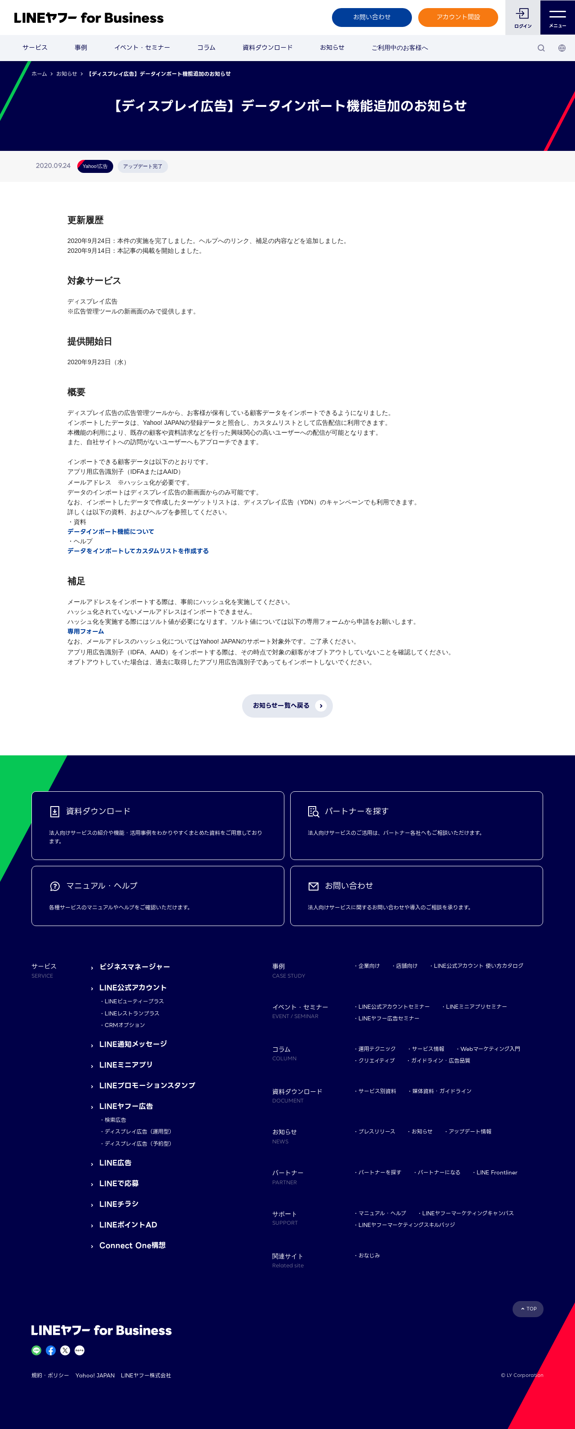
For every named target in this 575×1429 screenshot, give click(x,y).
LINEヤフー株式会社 (146, 1375)
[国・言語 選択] (562, 48)
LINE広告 (115, 1163)
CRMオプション (125, 1025)
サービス (35, 48)
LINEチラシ (119, 1204)
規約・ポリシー (50, 1375)
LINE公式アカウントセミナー (394, 1006)
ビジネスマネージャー (134, 967)
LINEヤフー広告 (126, 1106)
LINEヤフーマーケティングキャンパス (468, 1213)
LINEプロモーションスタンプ (147, 1085)
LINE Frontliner (497, 1172)
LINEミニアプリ (126, 1065)
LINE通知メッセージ (133, 1044)
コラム (206, 48)
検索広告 (115, 1120)
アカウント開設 (458, 17)
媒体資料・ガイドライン (442, 1091)
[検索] (541, 48)
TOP (531, 1309)
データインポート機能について (111, 532)
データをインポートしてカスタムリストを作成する (138, 551)
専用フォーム (85, 631)
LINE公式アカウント (133, 987)
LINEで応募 (119, 1183)
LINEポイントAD (128, 1225)
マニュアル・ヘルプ (382, 1213)
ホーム (39, 74)
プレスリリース (376, 1131)
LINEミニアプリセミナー (476, 1006)
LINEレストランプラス (132, 1013)
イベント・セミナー (142, 48)
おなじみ (369, 1255)
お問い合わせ (371, 17)
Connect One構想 (132, 1245)
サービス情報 (428, 1049)
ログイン (522, 26)
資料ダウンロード (268, 48)
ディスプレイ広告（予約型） (139, 1143)
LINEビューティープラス (134, 1001)
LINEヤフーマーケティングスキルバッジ (406, 1225)
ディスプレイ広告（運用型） (139, 1131)
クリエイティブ (376, 1060)
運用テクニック (377, 1049)
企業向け (369, 965)
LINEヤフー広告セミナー (389, 1018)
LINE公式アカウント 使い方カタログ (478, 965)
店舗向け (407, 965)
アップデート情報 (470, 1131)
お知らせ (332, 48)
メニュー (557, 17)
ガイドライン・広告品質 (440, 1060)
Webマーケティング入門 (490, 1049)
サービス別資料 (377, 1091)
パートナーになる (439, 1172)
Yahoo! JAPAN (95, 1375)
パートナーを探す (380, 1172)
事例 (81, 48)
